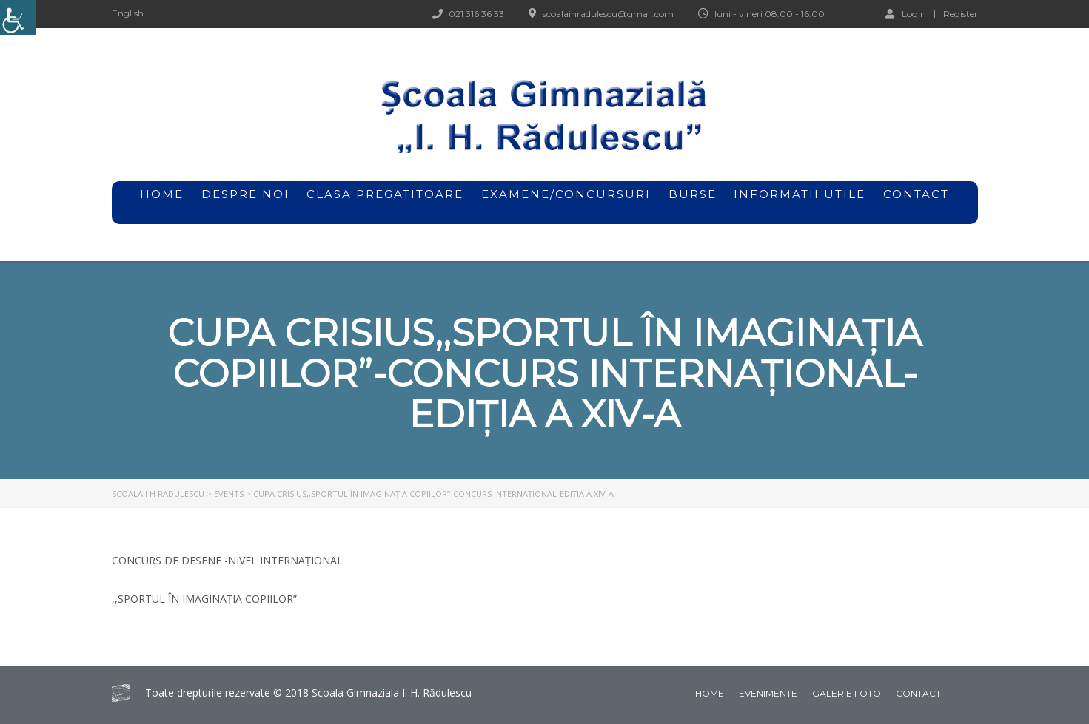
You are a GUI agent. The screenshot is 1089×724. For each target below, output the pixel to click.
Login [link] (905, 13)
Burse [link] (693, 202)
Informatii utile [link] (799, 194)
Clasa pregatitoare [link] (384, 194)
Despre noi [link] (245, 202)
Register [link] (960, 14)
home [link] (162, 194)
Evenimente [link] (768, 693)
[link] (18, 17)
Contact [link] (916, 194)
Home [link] (709, 693)
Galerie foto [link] (846, 693)
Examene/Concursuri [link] (566, 202)
